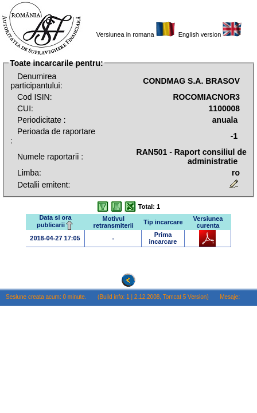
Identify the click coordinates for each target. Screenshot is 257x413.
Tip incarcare (162, 222)
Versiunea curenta (208, 222)
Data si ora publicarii (55, 221)
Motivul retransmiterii (114, 222)
